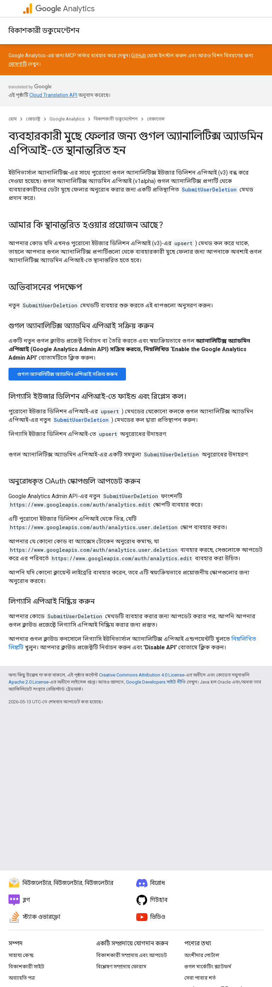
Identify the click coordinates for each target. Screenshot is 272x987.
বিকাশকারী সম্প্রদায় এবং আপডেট (131, 955)
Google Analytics (67, 119)
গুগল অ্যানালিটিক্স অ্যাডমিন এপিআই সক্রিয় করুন (67, 374)
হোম (12, 119)
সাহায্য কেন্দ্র (21, 955)
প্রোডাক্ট (33, 119)
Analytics (64, 8)
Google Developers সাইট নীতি (156, 682)
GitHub (138, 55)
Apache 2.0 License (28, 682)
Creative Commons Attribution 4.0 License (141, 675)
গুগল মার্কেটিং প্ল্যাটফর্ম (207, 966)
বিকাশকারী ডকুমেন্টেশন (44, 30)
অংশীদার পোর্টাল (201, 955)
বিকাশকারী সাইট (26, 966)
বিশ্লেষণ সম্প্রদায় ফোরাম (121, 966)
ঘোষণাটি (17, 64)
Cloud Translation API (53, 95)
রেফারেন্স (155, 119)
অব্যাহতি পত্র (21, 978)
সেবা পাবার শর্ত (200, 978)
